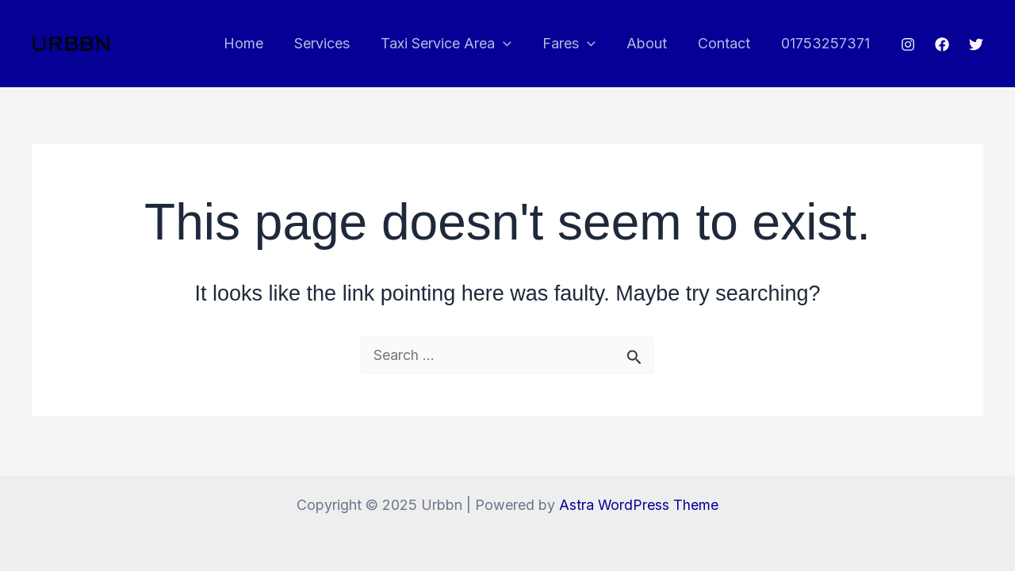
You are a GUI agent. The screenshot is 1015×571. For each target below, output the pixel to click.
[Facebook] (942, 44)
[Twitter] (976, 44)
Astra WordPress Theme (639, 504)
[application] (513, 43)
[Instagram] (908, 44)
